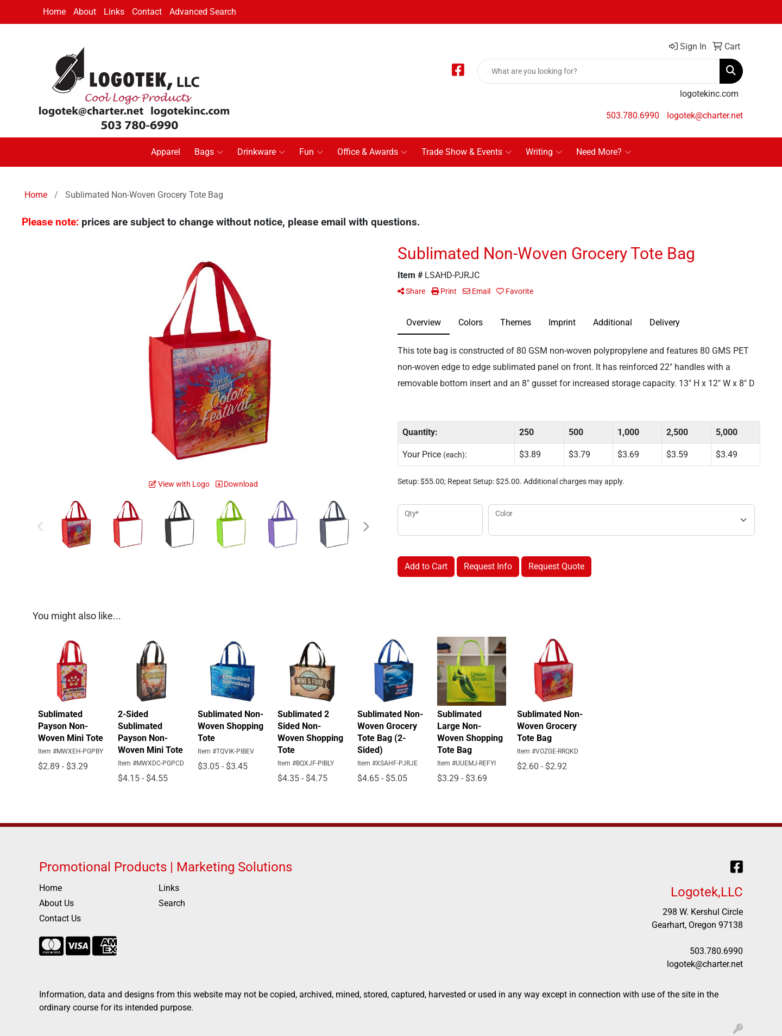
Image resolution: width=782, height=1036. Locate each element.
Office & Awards (372, 152)
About (84, 12)
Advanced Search (202, 12)
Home (54, 12)
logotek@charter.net (705, 115)
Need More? (603, 152)
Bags (208, 152)
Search (172, 903)
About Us (56, 903)
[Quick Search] (598, 71)
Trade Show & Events (466, 152)
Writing (544, 152)
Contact (147, 12)
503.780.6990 (632, 115)
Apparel (165, 152)
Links (114, 12)
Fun (311, 152)
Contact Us (60, 918)
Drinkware (261, 152)
